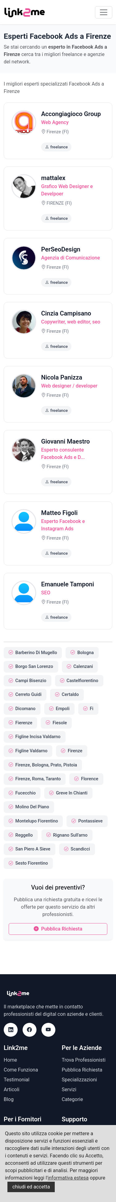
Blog (9, 1099)
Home (10, 1060)
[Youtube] (48, 1030)
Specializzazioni (79, 1080)
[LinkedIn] (11, 1030)
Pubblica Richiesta (58, 929)
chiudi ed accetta (31, 1187)
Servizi (69, 1089)
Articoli (11, 1089)
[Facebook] (30, 1030)
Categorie (72, 1099)
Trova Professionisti (84, 1060)
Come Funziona (21, 1070)
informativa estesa (68, 1178)
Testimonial (16, 1080)
